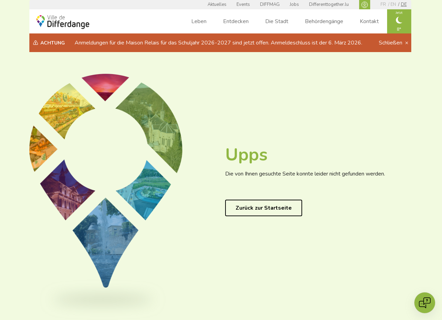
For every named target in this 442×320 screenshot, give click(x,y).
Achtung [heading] (52, 43)
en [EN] (393, 4)
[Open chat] (424, 302)
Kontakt (369, 21)
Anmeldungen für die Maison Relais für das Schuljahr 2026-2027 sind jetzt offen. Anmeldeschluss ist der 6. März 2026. (218, 43)
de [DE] (404, 4)
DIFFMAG (270, 4)
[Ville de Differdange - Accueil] (63, 22)
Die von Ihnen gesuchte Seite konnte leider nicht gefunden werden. (305, 174)
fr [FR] (383, 4)
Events (243, 4)
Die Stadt (276, 21)
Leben (198, 21)
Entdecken (236, 21)
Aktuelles (217, 4)
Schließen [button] (391, 43)
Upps (246, 155)
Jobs (294, 4)
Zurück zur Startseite (264, 208)
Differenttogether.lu (329, 4)
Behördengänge (324, 21)
